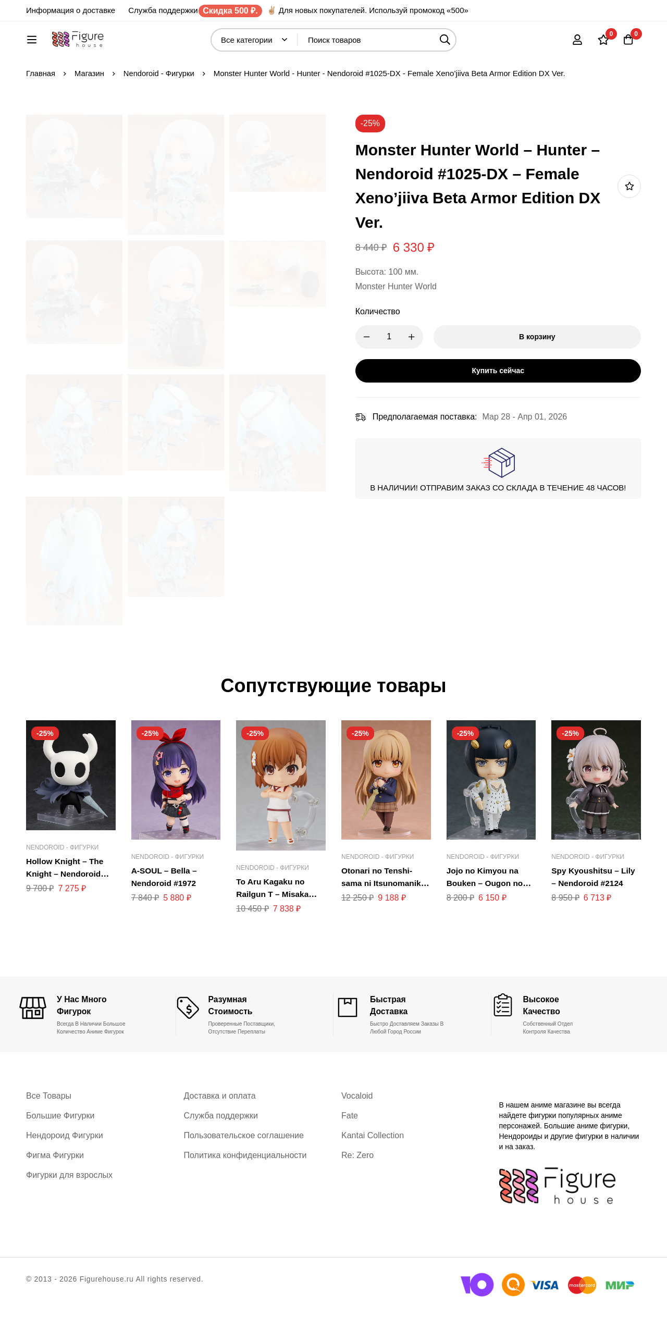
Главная (41, 107)
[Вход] (575, 45)
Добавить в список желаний (629, 220)
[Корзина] (627, 45)
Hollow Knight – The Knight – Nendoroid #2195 (66, 908)
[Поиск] (469, 45)
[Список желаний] (601, 45)
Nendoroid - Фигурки (160, 107)
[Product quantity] (396, 371)
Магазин (90, 107)
